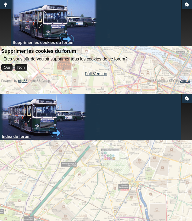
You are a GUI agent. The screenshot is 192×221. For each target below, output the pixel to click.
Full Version (96, 73)
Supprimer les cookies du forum (43, 42)
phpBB (23, 81)
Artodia (185, 81)
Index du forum (16, 136)
